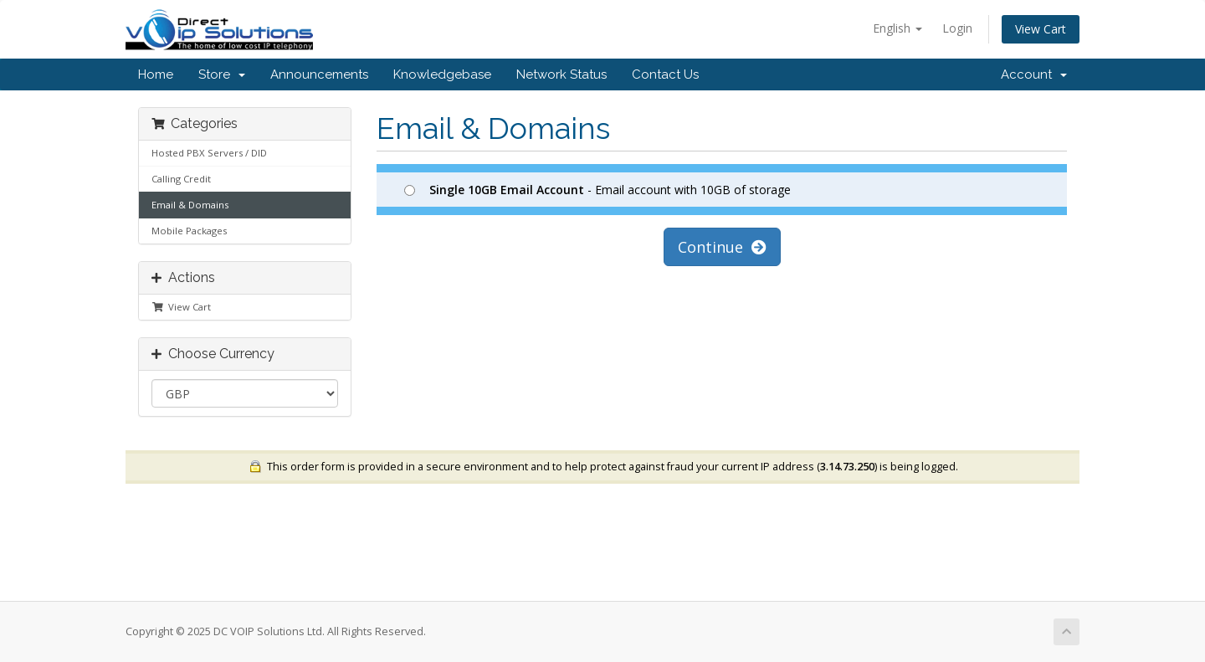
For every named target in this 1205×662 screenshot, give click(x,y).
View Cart (1040, 29)
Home (155, 74)
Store (221, 74)
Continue (722, 247)
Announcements (319, 74)
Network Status (561, 74)
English (897, 28)
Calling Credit (181, 178)
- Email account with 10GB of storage (597, 190)
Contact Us (665, 74)
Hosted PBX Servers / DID (209, 152)
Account (1034, 74)
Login (957, 28)
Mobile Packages (189, 230)
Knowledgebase (442, 74)
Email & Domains (189, 204)
